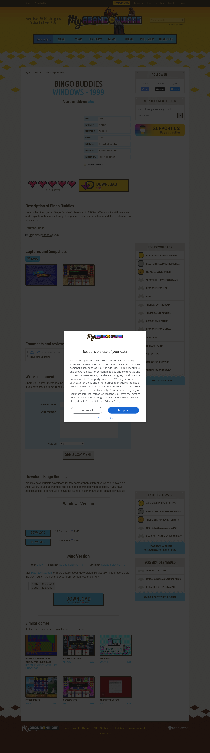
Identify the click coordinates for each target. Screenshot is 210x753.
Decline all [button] (86, 410)
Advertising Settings (91, 397)
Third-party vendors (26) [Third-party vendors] (102, 379)
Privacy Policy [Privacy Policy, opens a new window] (112, 401)
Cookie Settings (95, 401)
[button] (105, 418)
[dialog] (105, 376)
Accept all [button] (123, 410)
